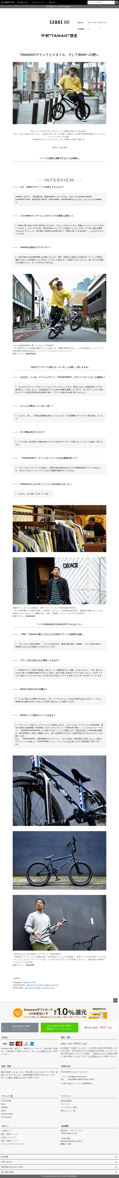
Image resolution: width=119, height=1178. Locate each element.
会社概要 (64, 1126)
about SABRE (81, 25)
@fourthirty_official (35, 985)
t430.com (54, 985)
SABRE (4, 1107)
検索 (117, 2)
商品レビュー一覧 (68, 1110)
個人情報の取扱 (7, 1172)
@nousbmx (30, 988)
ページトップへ (115, 1000)
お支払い (5, 1037)
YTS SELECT (6, 1117)
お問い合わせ (6, 1162)
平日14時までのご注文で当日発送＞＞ (59, 6)
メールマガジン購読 (69, 1107)
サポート (5, 1126)
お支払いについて (8, 1137)
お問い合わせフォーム (71, 1083)
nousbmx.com (48, 988)
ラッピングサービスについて (13, 1144)
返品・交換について (16, 1077)
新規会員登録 (66, 1101)
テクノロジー (92, 25)
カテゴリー (102, 22)
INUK (3, 1110)
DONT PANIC (7, 1114)
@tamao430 (29, 982)
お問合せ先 (65, 1066)
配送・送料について (9, 1134)
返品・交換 (6, 1066)
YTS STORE (6, 1101)
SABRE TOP (7, 2)
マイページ (38, 2)
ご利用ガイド (44, 1051)
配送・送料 (65, 1037)
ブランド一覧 (7, 1096)
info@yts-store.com (77, 1076)
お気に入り (22, 2)
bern (3, 1104)
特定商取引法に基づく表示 (12, 1167)
